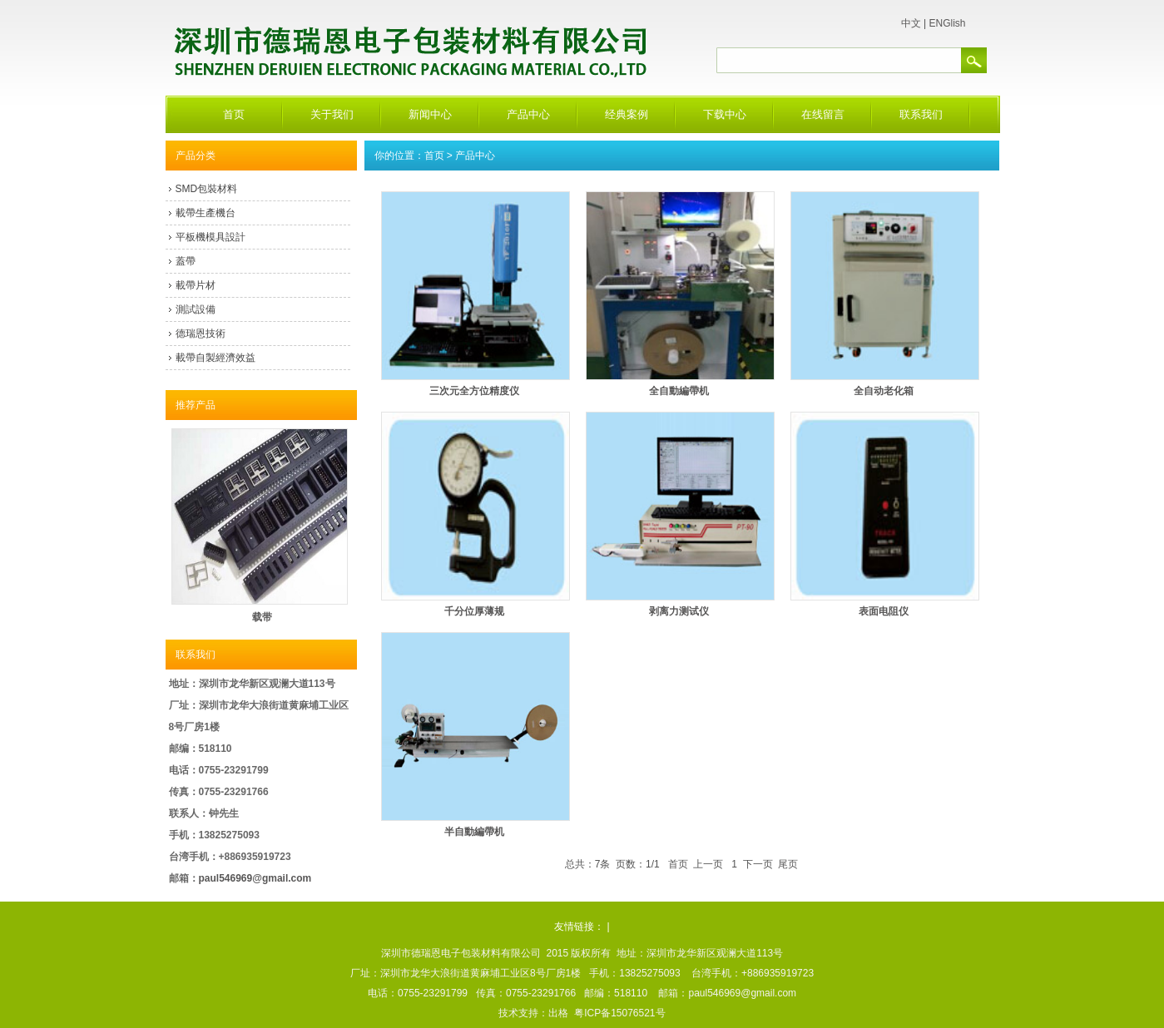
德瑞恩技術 (200, 333)
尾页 (788, 864)
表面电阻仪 (884, 611)
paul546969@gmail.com (255, 878)
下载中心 (724, 114)
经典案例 (626, 114)
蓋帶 (186, 261)
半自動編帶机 (474, 832)
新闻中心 (430, 114)
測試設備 (195, 309)
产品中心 (528, 114)
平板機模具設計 (210, 237)
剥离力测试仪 (679, 611)
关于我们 (332, 114)
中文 (911, 23)
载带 (262, 617)
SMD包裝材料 (207, 189)
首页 (234, 114)
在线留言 (823, 114)
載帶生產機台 (205, 213)
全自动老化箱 (884, 391)
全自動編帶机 (679, 391)
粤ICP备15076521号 (619, 1013)
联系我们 (921, 114)
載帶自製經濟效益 (215, 357)
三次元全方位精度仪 (474, 391)
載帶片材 (195, 285)
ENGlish (947, 23)
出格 (558, 1013)
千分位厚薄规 (474, 611)
